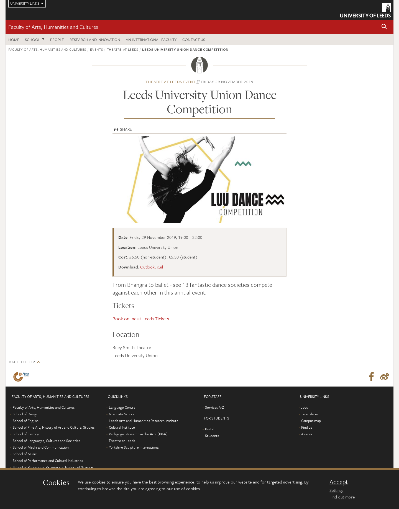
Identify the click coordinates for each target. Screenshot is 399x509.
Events (96, 49)
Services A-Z (214, 407)
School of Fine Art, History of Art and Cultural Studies (53, 427)
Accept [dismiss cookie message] (338, 482)
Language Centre (122, 407)
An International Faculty (151, 39)
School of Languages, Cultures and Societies (46, 440)
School (32, 39)
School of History (26, 434)
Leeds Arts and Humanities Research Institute (143, 420)
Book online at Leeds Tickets (140, 318)
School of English (26, 420)
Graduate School (121, 414)
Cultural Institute (122, 427)
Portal (209, 429)
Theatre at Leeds (122, 49)
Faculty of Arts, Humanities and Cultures (53, 26)
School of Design (25, 414)
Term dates (309, 414)
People (57, 39)
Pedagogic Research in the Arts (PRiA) (138, 434)
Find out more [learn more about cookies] (342, 497)
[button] (384, 27)
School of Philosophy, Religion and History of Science (53, 467)
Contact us (193, 39)
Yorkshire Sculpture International (134, 447)
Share (126, 129)
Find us (306, 427)
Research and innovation (95, 39)
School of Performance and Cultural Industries (48, 460)
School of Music (25, 454)
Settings (336, 490)
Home (13, 39)
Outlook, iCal (151, 267)
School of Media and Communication (41, 447)
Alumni (306, 434)
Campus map (311, 420)
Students (212, 435)
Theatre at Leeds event (170, 82)
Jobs (304, 407)
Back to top (22, 362)
